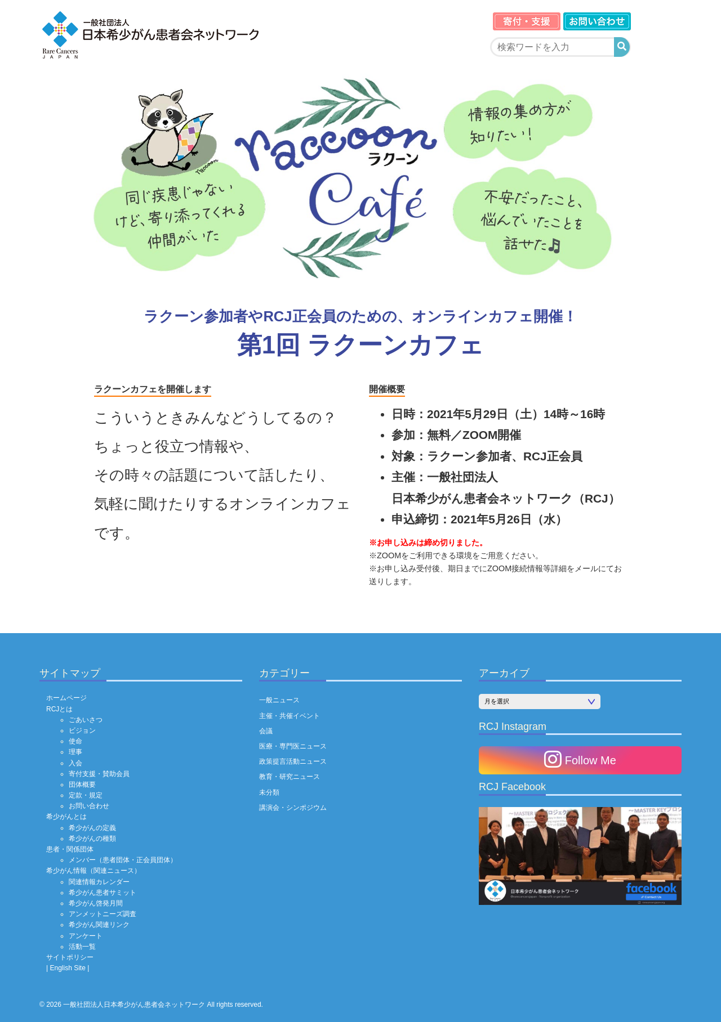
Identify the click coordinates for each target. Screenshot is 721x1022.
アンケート (86, 936)
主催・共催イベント (289, 716)
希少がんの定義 (92, 828)
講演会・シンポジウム (293, 808)
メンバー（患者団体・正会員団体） (123, 860)
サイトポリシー (70, 957)
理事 (75, 752)
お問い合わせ (89, 806)
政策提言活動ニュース (293, 761)
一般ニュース (279, 700)
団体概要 (82, 784)
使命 (75, 741)
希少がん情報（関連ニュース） (93, 871)
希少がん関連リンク (99, 925)
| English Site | (67, 968)
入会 (75, 763)
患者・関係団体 (70, 849)
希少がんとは (66, 817)
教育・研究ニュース (289, 777)
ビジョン (82, 730)
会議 (266, 731)
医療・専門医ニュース (293, 746)
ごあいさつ (86, 720)
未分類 (269, 792)
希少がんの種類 (92, 838)
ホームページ (66, 698)
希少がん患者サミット (102, 893)
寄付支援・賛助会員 (99, 774)
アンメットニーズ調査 (102, 914)
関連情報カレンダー (99, 882)
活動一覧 (82, 947)
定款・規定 (86, 795)
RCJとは (59, 709)
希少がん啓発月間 (96, 903)
